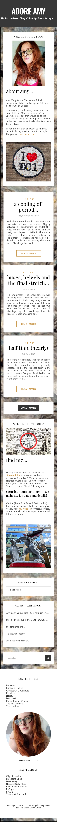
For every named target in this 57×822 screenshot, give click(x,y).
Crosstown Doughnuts (17, 690)
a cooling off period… (28, 206)
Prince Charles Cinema (17, 700)
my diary (28, 199)
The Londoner (13, 706)
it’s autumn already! (15, 633)
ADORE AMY (28, 11)
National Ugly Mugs (16, 783)
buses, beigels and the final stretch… (28, 280)
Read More (28, 253)
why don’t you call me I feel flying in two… (27, 612)
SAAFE (9, 791)
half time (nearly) (28, 347)
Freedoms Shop (14, 778)
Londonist (11, 698)
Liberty (9, 695)
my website (25, 508)
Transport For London (17, 794)
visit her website (27, 134)
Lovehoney (11, 781)
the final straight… (15, 626)
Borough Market (14, 687)
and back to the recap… (17, 640)
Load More (28, 407)
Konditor (10, 692)
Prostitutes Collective (17, 786)
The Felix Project (15, 703)
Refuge (10, 789)
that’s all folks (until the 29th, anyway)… (27, 619)
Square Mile (13, 475)
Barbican (10, 685)
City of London (13, 776)
